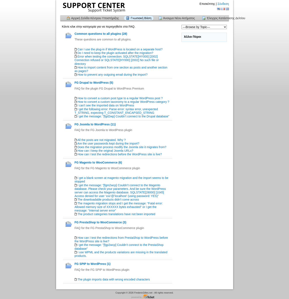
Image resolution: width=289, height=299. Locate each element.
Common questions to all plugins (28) (101, 33)
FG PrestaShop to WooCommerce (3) (100, 222)
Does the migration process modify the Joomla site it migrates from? (121, 147)
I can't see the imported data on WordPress (105, 105)
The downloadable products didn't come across (108, 199)
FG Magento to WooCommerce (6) (98, 162)
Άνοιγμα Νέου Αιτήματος (179, 18)
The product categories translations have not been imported (116, 214)
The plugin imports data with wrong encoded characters (113, 279)
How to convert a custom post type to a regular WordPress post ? (120, 98)
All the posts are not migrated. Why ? (101, 140)
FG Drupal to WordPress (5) (94, 82)
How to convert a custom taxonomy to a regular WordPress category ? (123, 101)
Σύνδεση (223, 3)
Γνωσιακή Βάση (141, 18)
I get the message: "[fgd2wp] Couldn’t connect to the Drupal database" (123, 116)
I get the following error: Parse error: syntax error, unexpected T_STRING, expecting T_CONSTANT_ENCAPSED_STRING (116, 110)
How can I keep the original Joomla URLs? (105, 150)
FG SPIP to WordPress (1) (93, 263)
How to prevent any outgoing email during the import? (112, 74)
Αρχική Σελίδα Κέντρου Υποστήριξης (95, 18)
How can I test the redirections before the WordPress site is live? (119, 154)
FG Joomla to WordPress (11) (95, 124)
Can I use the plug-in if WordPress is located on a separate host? (120, 49)
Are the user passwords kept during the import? (108, 143)
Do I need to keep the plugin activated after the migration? (115, 53)
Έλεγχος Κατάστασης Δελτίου (226, 18)
